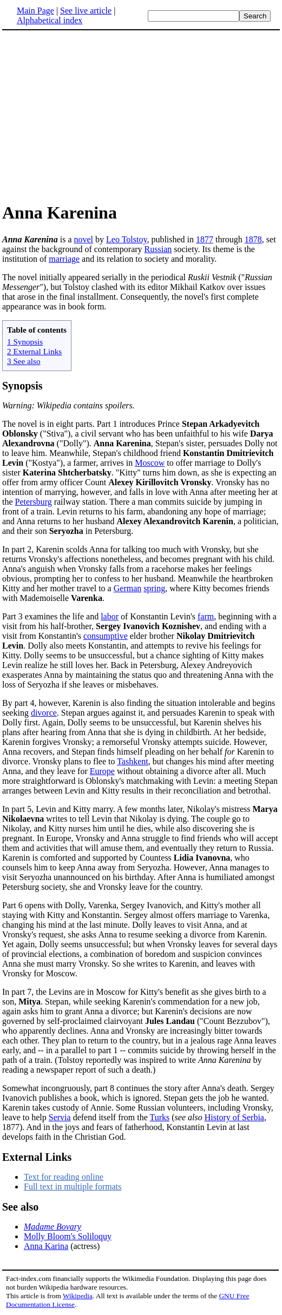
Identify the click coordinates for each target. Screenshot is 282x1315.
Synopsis (22, 386)
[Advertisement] (93, 115)
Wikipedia (78, 1296)
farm (206, 616)
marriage (64, 258)
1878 (253, 239)
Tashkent (132, 761)
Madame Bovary (52, 1226)
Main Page (35, 10)
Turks (160, 1117)
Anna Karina (46, 1246)
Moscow (150, 462)
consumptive (105, 635)
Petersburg (33, 501)
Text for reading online (63, 1176)
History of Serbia (234, 1117)
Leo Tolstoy (126, 239)
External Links (36, 1157)
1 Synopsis (25, 341)
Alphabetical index (49, 20)
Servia (60, 1117)
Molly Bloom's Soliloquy (68, 1236)
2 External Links (34, 351)
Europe (102, 771)
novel (84, 239)
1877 (204, 239)
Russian (158, 249)
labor (110, 616)
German (128, 588)
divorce (44, 712)
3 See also (24, 361)
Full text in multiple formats (72, 1186)
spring (154, 588)
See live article (86, 10)
